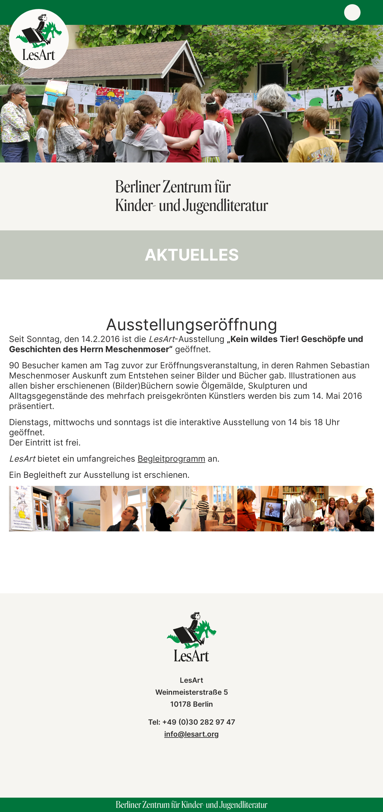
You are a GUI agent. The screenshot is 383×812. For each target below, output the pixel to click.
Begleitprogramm (171, 459)
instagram (191, 769)
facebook (171, 769)
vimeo (211, 769)
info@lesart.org (191, 734)
